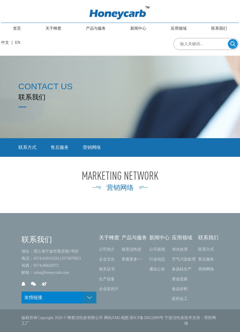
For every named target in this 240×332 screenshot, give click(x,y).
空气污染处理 (184, 259)
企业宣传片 (109, 289)
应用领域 (179, 28)
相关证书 (107, 269)
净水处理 (180, 249)
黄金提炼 (180, 279)
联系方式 (27, 147)
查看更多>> (132, 259)
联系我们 (219, 28)
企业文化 (107, 259)
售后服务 (60, 147)
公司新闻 (157, 249)
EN (17, 42)
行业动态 (157, 259)
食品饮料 (180, 289)
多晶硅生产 (182, 269)
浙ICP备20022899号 (146, 318)
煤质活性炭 (131, 249)
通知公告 (157, 269)
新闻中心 (138, 28)
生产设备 (107, 279)
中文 (5, 42)
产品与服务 (96, 28)
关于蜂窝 (53, 28)
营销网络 (92, 147)
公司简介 (107, 249)
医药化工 (180, 299)
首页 (17, 28)
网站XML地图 (116, 318)
